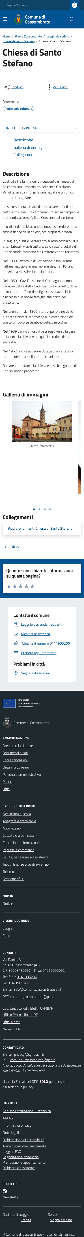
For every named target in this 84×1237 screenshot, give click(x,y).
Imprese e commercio (18, 850)
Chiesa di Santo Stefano (18, 41)
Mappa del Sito (61, 1220)
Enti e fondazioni (15, 760)
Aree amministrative (18, 745)
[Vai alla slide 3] (45, 509)
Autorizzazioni (13, 828)
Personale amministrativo (22, 774)
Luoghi (8, 928)
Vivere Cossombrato (28, 36)
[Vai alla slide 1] (34, 509)
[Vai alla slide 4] (50, 509)
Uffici (6, 789)
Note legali (11, 1132)
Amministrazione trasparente (24, 1146)
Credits (26, 1220)
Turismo (8, 871)
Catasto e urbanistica (18, 835)
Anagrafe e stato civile (19, 821)
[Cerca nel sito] (70, 19)
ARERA (8, 1118)
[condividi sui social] (13, 87)
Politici (7, 781)
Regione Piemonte (17, 5)
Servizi (53, 1214)
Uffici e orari (11, 1022)
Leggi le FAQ (12, 1151)
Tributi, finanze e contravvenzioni (27, 864)
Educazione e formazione (21, 842)
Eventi (7, 935)
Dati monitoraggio (16, 1214)
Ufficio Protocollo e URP (20, 1014)
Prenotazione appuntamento (24, 1162)
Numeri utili (11, 1029)
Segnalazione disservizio (21, 1157)
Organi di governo (16, 767)
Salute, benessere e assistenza (25, 857)
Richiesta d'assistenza (19, 1167)
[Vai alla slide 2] (39, 509)
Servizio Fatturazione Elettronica (27, 1111)
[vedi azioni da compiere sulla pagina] (57, 87)
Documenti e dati (15, 752)
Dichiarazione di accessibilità (23, 1139)
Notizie (8, 903)
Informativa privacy (17, 1125)
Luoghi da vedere (57, 36)
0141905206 (27, 976)
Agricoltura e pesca (17, 813)
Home (7, 36)
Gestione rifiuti (13, 878)
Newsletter (11, 1197)
